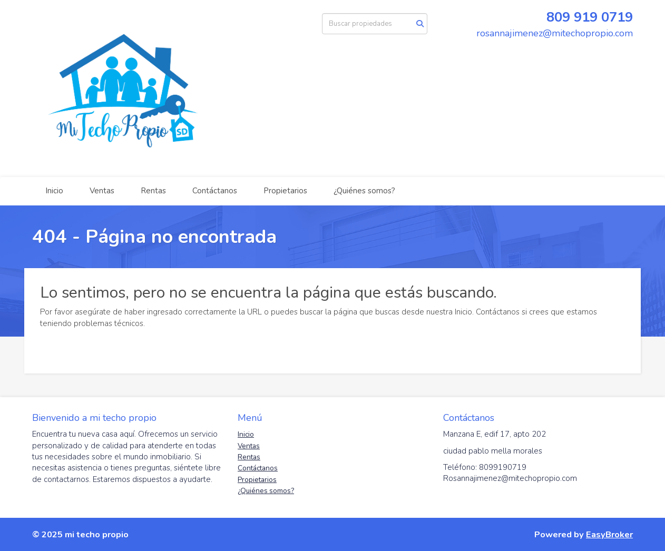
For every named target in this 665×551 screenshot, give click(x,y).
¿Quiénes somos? (364, 190)
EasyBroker (609, 534)
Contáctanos (214, 190)
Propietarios (285, 190)
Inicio (54, 190)
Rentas (153, 190)
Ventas (102, 190)
